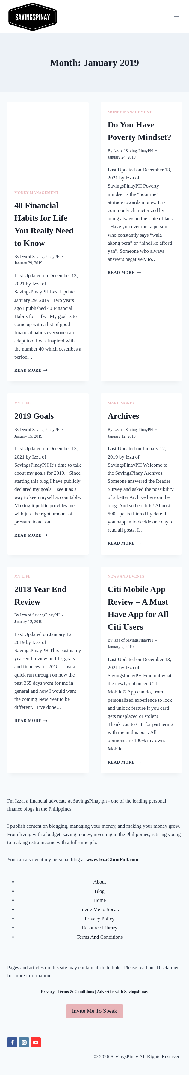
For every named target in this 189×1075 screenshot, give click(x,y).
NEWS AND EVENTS (126, 576)
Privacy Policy (100, 919)
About (99, 882)
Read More (31, 370)
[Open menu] (176, 16)
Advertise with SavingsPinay (122, 991)
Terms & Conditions (76, 991)
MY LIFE (22, 403)
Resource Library (99, 928)
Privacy (48, 991)
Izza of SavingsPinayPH (40, 257)
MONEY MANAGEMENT (36, 193)
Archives (123, 416)
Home (99, 900)
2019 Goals (34, 416)
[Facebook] (12, 1042)
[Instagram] (24, 1042)
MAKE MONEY (121, 403)
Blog (100, 891)
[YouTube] (36, 1042)
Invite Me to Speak (99, 909)
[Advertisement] (48, 142)
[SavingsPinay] (32, 16)
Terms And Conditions (100, 937)
